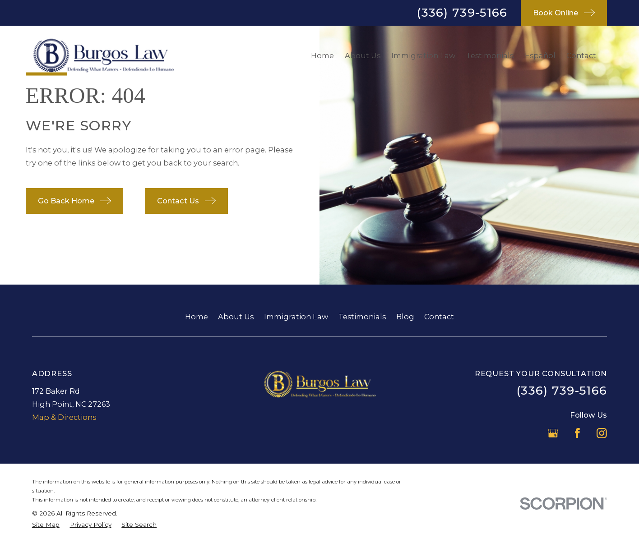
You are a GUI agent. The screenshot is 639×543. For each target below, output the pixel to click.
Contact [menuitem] (581, 55)
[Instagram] (602, 433)
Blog (405, 316)
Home (196, 316)
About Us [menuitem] (362, 55)
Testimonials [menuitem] (490, 55)
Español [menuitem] (540, 55)
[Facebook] (577, 433)
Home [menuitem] (322, 55)
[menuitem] (46, 524)
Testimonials (362, 316)
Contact (439, 316)
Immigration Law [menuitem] (423, 55)
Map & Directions (64, 417)
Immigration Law (296, 316)
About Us (236, 316)
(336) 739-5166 (462, 12)
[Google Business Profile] (553, 433)
